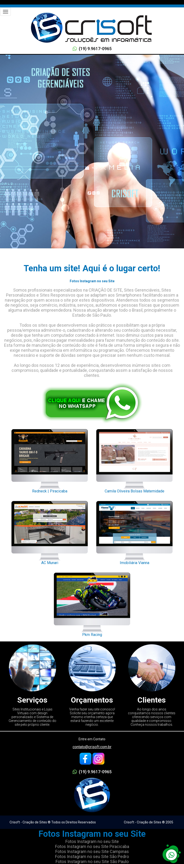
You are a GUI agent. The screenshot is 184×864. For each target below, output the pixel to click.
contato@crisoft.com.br (92, 747)
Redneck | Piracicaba (50, 459)
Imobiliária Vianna (134, 531)
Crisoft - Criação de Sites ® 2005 (148, 822)
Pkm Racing (92, 603)
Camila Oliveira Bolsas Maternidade (134, 459)
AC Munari (50, 531)
